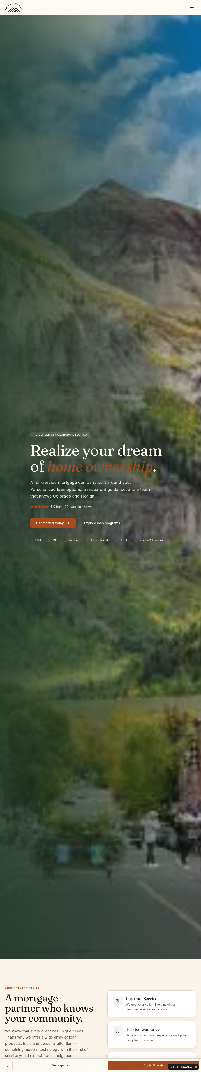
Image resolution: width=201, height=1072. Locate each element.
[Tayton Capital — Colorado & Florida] (14, 7)
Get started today (53, 523)
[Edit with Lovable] (180, 1066)
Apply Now (153, 1065)
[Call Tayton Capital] (7, 1065)
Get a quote (60, 1065)
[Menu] (192, 7)
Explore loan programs (102, 523)
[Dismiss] (195, 1066)
